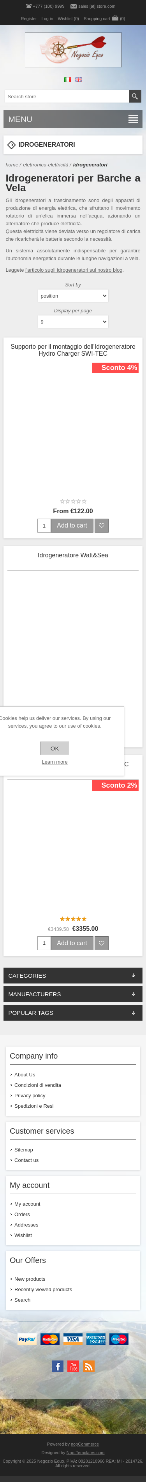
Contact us (26, 1160)
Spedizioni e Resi (33, 1106)
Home (11, 165)
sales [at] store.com (96, 6)
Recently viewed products (43, 1289)
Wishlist (23, 1235)
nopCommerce (85, 1444)
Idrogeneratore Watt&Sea (73, 555)
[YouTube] (73, 1366)
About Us (24, 1075)
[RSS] (89, 1366)
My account (27, 1204)
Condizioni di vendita (37, 1085)
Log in (47, 18)
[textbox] (67, 96)
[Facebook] (57, 1366)
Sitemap (23, 1150)
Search (22, 1300)
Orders (22, 1214)
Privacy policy (29, 1095)
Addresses (26, 1225)
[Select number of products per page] (73, 321)
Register (29, 18)
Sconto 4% (119, 368)
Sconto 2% (119, 785)
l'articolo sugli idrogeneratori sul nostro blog (74, 270)
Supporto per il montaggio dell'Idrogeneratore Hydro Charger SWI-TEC (73, 350)
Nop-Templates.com (86, 1452)
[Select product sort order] (73, 296)
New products (29, 1279)
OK (55, 748)
